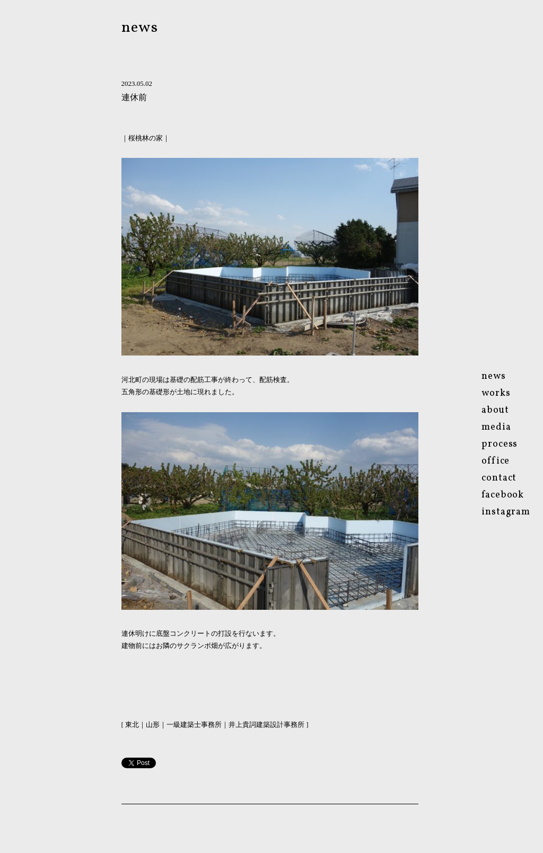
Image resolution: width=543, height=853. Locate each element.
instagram (505, 512)
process (499, 444)
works (496, 393)
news (140, 27)
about (495, 410)
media (496, 427)
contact (498, 478)
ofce (495, 461)
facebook (502, 495)
